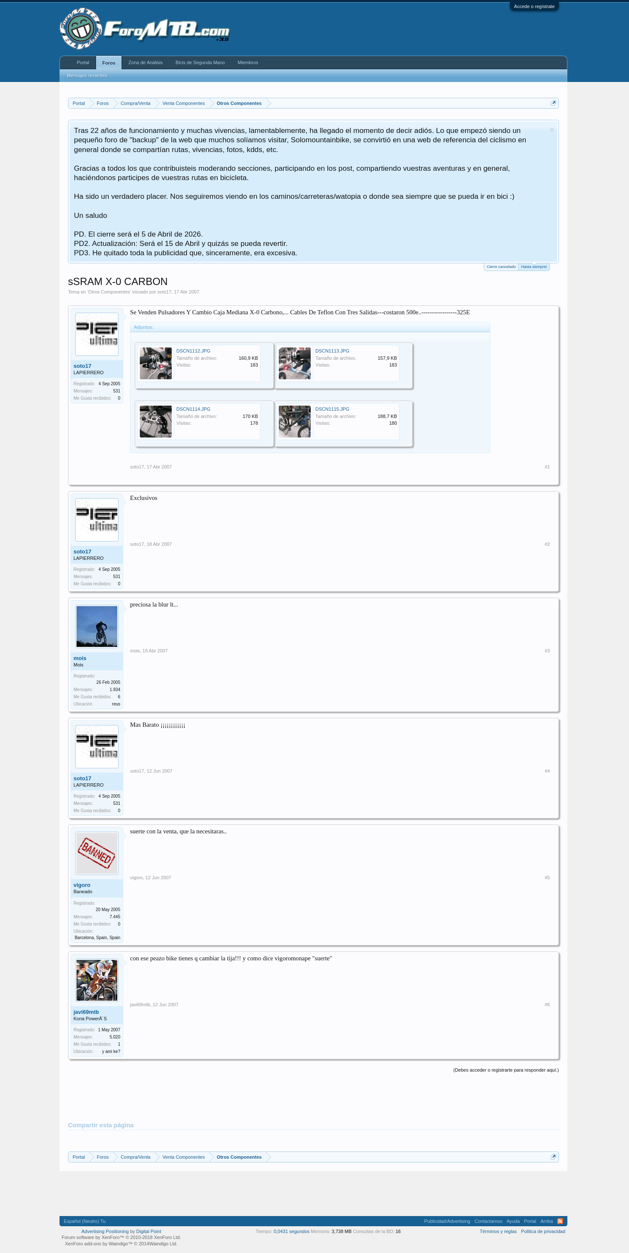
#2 (547, 544)
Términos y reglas (498, 1231)
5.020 (115, 1037)
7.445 (115, 916)
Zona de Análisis (145, 62)
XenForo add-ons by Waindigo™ (99, 1243)
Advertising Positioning (105, 1231)
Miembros (248, 62)
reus (116, 704)
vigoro (82, 885)
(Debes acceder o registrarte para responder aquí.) (506, 1069)
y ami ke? (111, 1051)
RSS (560, 1221)
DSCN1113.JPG (332, 350)
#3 (547, 650)
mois (80, 658)
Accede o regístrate (534, 6)
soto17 (164, 291)
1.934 (115, 689)
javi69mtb (86, 1012)
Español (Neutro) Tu (84, 1221)
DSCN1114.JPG (193, 409)
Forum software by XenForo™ (121, 1237)
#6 (547, 1004)
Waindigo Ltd (162, 1243)
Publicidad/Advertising (447, 1221)
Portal (83, 62)
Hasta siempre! (534, 266)
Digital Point (149, 1231)
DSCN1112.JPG (193, 350)
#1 (547, 466)
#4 (547, 770)
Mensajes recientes (87, 75)
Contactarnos (488, 1221)
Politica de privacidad (543, 1231)
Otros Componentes (109, 291)
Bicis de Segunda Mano (200, 62)
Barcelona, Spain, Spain (97, 937)
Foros (109, 62)
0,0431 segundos (291, 1231)
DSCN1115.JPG (332, 409)
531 (116, 391)
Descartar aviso (552, 130)
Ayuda (513, 1221)
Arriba (547, 1221)
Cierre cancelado (501, 267)
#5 (547, 877)
